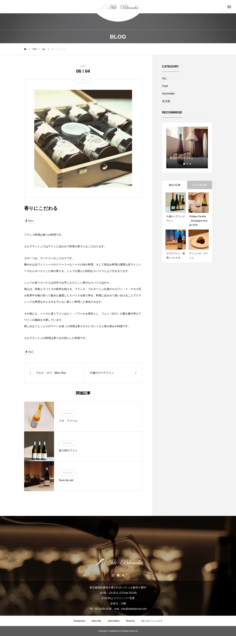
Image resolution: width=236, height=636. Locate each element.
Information (113, 621)
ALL (164, 78)
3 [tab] (190, 164)
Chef (83, 80)
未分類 (166, 101)
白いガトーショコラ (152, 621)
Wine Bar (96, 621)
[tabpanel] (187, 147)
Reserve (130, 621)
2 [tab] (187, 164)
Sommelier (67, 413)
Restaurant (79, 621)
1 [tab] (184, 164)
